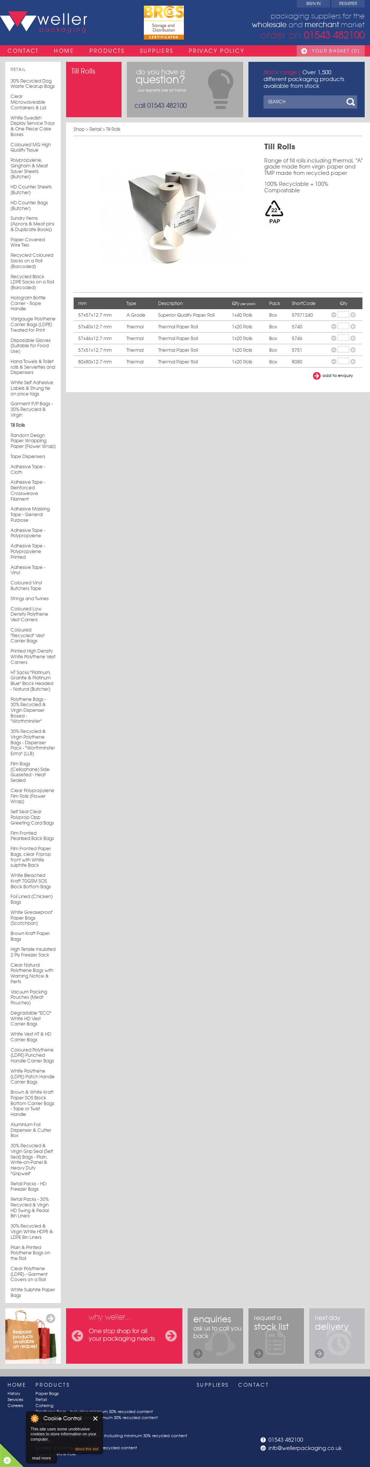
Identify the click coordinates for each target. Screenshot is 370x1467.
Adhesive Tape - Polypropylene (28, 533)
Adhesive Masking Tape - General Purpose (30, 514)
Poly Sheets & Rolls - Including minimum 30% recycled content (96, 1417)
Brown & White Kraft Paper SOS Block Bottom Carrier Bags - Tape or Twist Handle (32, 1103)
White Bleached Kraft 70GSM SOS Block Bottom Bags (31, 881)
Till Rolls (18, 425)
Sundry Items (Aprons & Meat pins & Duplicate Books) (32, 224)
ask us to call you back (217, 1336)
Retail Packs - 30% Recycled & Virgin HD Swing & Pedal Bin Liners (30, 1208)
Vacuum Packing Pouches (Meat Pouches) (29, 997)
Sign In (313, 3)
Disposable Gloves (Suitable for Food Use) (31, 346)
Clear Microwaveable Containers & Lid (28, 102)
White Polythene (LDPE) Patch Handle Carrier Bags (33, 1076)
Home (64, 51)
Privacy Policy (216, 51)
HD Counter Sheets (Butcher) (31, 189)
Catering (44, 1405)
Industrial (44, 1423)
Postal (41, 1429)
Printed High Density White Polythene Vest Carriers (33, 656)
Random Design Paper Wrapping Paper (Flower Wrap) (33, 441)
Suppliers (157, 51)
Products (107, 51)
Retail (18, 69)
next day (331, 1336)
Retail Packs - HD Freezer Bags (28, 1186)
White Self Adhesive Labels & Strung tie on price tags (32, 388)
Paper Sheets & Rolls (55, 1454)
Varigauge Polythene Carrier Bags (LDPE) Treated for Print (33, 324)
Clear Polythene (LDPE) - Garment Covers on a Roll (29, 1274)
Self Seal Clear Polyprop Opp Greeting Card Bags (32, 817)
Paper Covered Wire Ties (28, 242)
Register (348, 3)
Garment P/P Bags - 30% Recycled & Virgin (32, 409)
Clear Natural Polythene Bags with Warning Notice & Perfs (32, 973)
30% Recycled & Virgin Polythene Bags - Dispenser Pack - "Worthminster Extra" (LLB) (33, 742)
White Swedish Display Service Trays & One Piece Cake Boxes (33, 126)
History (14, 1393)
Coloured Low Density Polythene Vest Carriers (29, 614)
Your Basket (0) (336, 51)
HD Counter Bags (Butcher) (29, 205)
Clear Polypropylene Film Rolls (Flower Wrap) (32, 796)
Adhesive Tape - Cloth (28, 469)
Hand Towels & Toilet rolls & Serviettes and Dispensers (33, 367)
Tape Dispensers (28, 456)
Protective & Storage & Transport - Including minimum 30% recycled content (111, 1435)
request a (271, 1336)
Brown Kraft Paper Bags (30, 936)
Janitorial (44, 1441)
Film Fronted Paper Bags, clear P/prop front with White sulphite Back (31, 857)
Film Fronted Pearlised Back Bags (32, 836)
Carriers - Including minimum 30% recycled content (86, 1448)
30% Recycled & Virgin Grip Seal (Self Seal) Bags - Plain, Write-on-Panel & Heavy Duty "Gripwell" (32, 1159)
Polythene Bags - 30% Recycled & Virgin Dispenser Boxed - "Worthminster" (28, 710)
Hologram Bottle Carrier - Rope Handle (28, 303)
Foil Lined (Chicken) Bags (31, 899)
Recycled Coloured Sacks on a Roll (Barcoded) (32, 261)
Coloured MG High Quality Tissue (31, 147)
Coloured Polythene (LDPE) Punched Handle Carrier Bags (32, 1055)
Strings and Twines (30, 598)
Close (95, 1418)
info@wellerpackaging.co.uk (305, 1448)
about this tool (87, 1449)
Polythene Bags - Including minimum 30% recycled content (94, 1411)
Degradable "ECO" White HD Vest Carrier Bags (31, 1018)
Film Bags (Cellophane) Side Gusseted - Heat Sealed (30, 772)
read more (41, 1458)
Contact (23, 51)
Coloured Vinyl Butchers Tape (26, 585)
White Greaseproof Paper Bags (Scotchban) (31, 918)
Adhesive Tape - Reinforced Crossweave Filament (28, 490)
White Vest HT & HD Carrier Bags (31, 1037)
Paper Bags (47, 1393)
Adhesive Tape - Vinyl (28, 570)
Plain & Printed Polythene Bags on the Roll (30, 1253)
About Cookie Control (34, 1418)
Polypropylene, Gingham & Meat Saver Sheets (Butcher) (29, 168)
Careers (15, 1405)
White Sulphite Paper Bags (33, 1292)
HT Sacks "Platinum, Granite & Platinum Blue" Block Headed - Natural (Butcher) (32, 681)
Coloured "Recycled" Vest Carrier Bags (28, 635)
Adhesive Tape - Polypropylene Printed (28, 551)
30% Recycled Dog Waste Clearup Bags (33, 83)
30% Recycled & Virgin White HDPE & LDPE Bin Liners (32, 1231)
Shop (79, 129)
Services (15, 1399)
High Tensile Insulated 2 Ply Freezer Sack (33, 952)
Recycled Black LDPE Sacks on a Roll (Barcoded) (32, 282)
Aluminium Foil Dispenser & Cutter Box (31, 1130)
